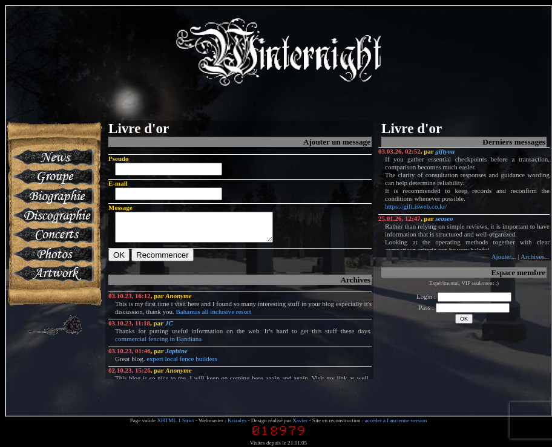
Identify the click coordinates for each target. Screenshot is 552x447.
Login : (463, 296)
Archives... (535, 256)
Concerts (52, 234)
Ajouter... (503, 256)
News (52, 157)
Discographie (52, 215)
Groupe (52, 176)
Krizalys (237, 420)
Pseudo (118, 158)
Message (120, 207)
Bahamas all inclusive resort (213, 317)
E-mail (118, 183)
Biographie (52, 196)
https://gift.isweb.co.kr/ (416, 206)
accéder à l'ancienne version (396, 420)
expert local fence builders (181, 364)
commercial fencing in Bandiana (158, 344)
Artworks (52, 273)
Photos (52, 254)
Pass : (463, 307)
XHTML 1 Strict (175, 420)
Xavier (299, 420)
